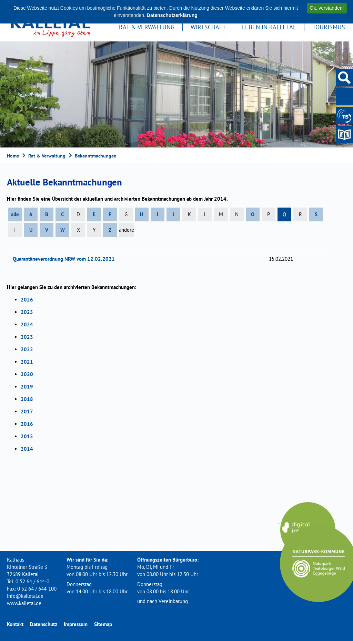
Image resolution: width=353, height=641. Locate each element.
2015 (27, 436)
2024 (27, 324)
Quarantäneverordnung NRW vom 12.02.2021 (66, 259)
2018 (27, 399)
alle (15, 214)
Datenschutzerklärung (172, 15)
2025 (27, 312)
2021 (27, 361)
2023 (27, 337)
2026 (27, 299)
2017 (27, 411)
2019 (27, 386)
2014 (27, 449)
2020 (27, 374)
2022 (27, 349)
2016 (27, 424)
